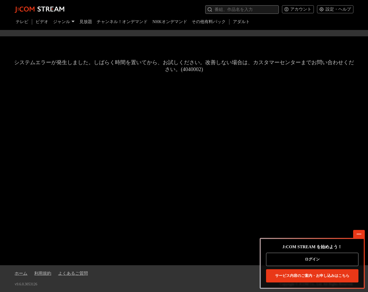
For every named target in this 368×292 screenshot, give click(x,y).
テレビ (22, 21)
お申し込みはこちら (312, 275)
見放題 (85, 21)
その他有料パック (209, 21)
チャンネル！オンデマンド (122, 21)
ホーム (21, 273)
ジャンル (64, 21)
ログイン (312, 259)
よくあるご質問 (73, 273)
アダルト (241, 21)
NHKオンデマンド (169, 21)
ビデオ (42, 21)
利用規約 (42, 273)
